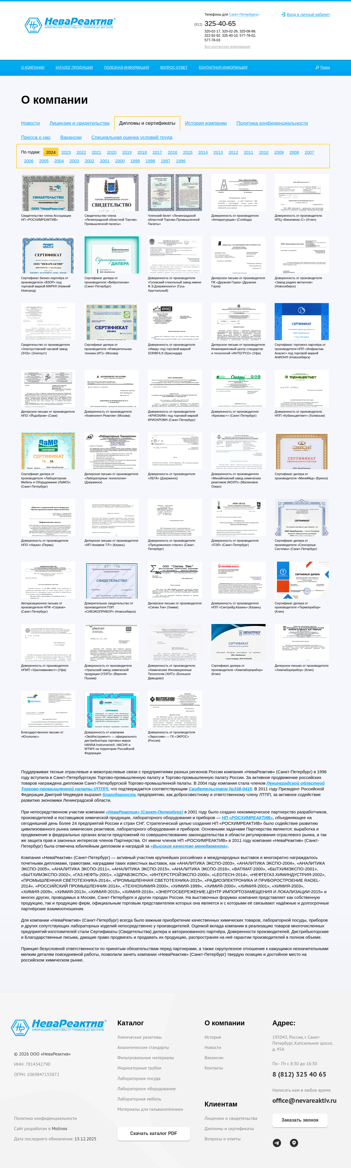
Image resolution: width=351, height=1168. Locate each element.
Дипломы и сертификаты (229, 1128)
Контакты (214, 1068)
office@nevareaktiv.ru (304, 1100)
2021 (96, 152)
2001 (104, 160)
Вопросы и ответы (223, 1139)
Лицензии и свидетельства (79, 123)
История (213, 1037)
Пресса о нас (36, 137)
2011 (248, 152)
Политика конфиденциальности (272, 123)
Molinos (59, 1128)
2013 (218, 152)
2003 (74, 160)
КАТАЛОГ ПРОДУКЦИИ (74, 67)
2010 (263, 152)
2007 (309, 152)
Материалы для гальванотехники (150, 1109)
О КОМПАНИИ (32, 67)
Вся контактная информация (227, 47)
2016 (172, 152)
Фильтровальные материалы (145, 1057)
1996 (180, 160)
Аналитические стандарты (143, 1047)
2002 (89, 160)
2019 (127, 152)
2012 (233, 152)
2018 (142, 152)
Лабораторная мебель (139, 1099)
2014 (203, 152)
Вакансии (71, 137)
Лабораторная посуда (138, 1078)
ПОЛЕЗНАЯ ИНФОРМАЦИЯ (126, 67)
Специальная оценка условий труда (131, 137)
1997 (165, 160)
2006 (28, 160)
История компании (206, 123)
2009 (279, 152)
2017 (157, 152)
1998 (150, 160)
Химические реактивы (139, 1037)
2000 (120, 160)
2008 (294, 152)
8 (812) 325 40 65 (299, 1074)
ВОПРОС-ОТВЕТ (173, 67)
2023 (66, 152)
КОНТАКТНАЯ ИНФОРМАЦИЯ (223, 67)
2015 (187, 152)
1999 (135, 160)
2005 (43, 160)
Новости (30, 123)
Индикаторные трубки (139, 1068)
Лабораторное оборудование (146, 1088)
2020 (111, 152)
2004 (59, 160)
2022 (81, 152)
